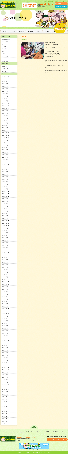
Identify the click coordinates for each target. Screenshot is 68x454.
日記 (4, 71)
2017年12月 (5, 308)
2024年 (5, 399)
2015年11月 (5, 367)
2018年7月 (5, 291)
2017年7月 (5, 320)
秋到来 (3, 44)
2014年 (5, 423)
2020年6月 (5, 235)
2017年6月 (5, 323)
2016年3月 (5, 357)
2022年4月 (5, 181)
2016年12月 (5, 338)
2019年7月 (5, 262)
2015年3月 (5, 377)
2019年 (5, 411)
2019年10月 (5, 254)
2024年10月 (5, 108)
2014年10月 (5, 389)
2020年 (5, 408)
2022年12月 (5, 162)
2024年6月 (5, 118)
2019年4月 (5, 269)
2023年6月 (5, 147)
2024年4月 (5, 123)
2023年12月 (5, 132)
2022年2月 (5, 186)
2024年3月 (5, 125)
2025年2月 (5, 98)
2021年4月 (5, 211)
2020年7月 (5, 232)
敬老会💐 (4, 49)
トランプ (4, 53)
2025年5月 (5, 91)
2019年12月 (5, 250)
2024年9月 (5, 110)
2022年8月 (5, 171)
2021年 (5, 406)
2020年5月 (5, 237)
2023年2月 (5, 157)
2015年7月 (5, 372)
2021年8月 (5, 201)
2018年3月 (5, 301)
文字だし (4, 46)
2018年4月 (5, 299)
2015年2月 (5, 379)
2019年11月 (5, 252)
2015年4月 (5, 374)
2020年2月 (5, 245)
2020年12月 (5, 220)
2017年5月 (5, 325)
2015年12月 (5, 365)
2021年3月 (5, 213)
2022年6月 (5, 176)
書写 (3, 51)
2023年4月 (5, 152)
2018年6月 (5, 294)
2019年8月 (5, 259)
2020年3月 (5, 242)
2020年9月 (5, 228)
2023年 (5, 401)
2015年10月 (5, 369)
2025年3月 (5, 96)
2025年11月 (5, 76)
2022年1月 (5, 188)
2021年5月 (5, 208)
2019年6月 (5, 264)
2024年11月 (5, 105)
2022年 (5, 404)
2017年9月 (5, 316)
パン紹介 (5, 68)
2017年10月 (5, 313)
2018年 (5, 413)
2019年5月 (5, 267)
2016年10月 (5, 342)
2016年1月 (5, 362)
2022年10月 (5, 166)
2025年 (5, 396)
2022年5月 (5, 179)
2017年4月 (5, 328)
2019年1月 (5, 276)
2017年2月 (5, 333)
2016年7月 (5, 350)
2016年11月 (5, 340)
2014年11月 (5, 386)
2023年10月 (5, 137)
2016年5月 (5, 355)
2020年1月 (5, 247)
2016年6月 (5, 352)
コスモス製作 (5, 41)
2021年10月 (5, 196)
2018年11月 (5, 281)
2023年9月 (5, 140)
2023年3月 (5, 154)
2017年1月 (5, 335)
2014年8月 (5, 394)
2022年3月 (5, 184)
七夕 (3, 58)
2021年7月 (5, 203)
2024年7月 (5, 115)
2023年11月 (5, 135)
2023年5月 (5, 149)
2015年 (5, 421)
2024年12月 (5, 103)
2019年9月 (5, 257)
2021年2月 (5, 215)
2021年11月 (5, 193)
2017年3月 (5, 330)
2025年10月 (5, 79)
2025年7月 (5, 86)
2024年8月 (5, 113)
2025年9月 (5, 81)
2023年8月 (5, 142)
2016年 (5, 418)
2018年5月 (5, 296)
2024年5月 (5, 120)
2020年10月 (5, 225)
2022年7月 (5, 174)
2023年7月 (5, 145)
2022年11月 (5, 164)
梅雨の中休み (5, 61)
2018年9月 (5, 286)
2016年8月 (5, 347)
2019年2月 (5, 274)
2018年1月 (5, 306)
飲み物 (4, 66)
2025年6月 (5, 88)
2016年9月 (5, 345)
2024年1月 (5, 130)
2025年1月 (5, 100)
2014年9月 (5, 391)
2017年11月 (5, 311)
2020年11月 (5, 223)
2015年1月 (5, 382)
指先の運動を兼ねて (6, 39)
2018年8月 (5, 289)
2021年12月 (5, 191)
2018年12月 (5, 279)
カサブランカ (5, 56)
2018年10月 (5, 284)
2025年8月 (5, 83)
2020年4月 (5, 240)
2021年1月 (5, 218)
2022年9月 (5, 169)
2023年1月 (5, 159)
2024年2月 (5, 127)
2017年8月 (5, 318)
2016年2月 (5, 360)
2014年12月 (5, 384)
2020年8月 (5, 230)
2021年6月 (5, 206)
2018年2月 (5, 303)
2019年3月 (5, 272)
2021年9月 (5, 198)
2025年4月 (5, 93)
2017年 (5, 416)
